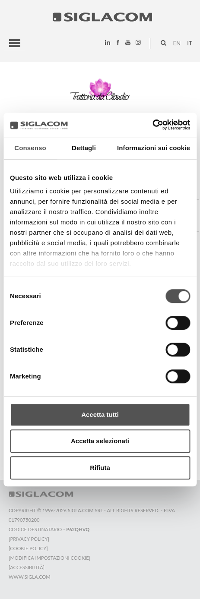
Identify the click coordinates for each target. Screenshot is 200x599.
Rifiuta (100, 467)
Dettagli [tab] (84, 147)
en (177, 43)
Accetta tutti (100, 414)
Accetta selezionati (100, 441)
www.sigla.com (30, 577)
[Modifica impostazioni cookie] (49, 558)
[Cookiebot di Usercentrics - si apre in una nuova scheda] (152, 124)
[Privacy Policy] (29, 539)
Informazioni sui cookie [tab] (153, 147)
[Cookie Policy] (28, 548)
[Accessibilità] (26, 567)
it (189, 43)
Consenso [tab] (30, 147)
